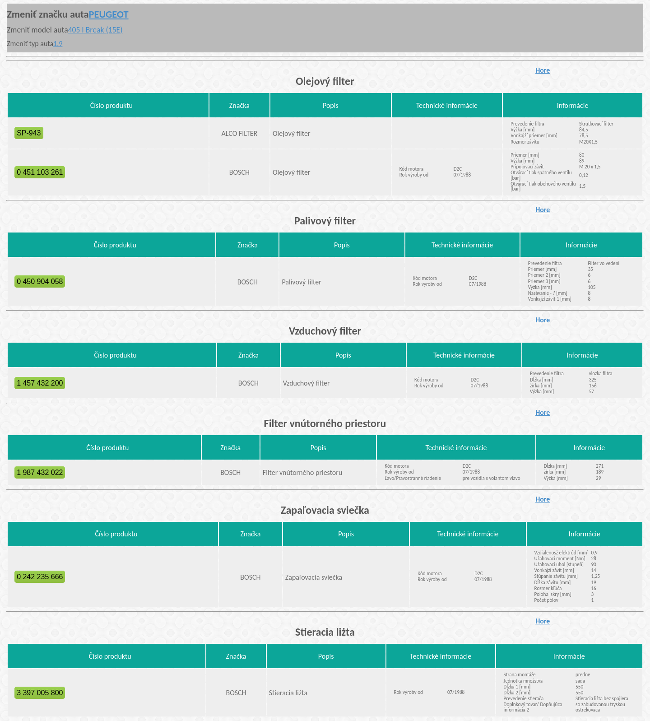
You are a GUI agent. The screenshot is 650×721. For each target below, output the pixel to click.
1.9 (57, 43)
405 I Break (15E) (95, 30)
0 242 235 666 (40, 577)
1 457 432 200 (40, 383)
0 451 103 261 (40, 172)
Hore (542, 70)
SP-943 (29, 133)
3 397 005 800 (40, 693)
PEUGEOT (109, 14)
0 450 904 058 (40, 281)
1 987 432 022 (40, 472)
